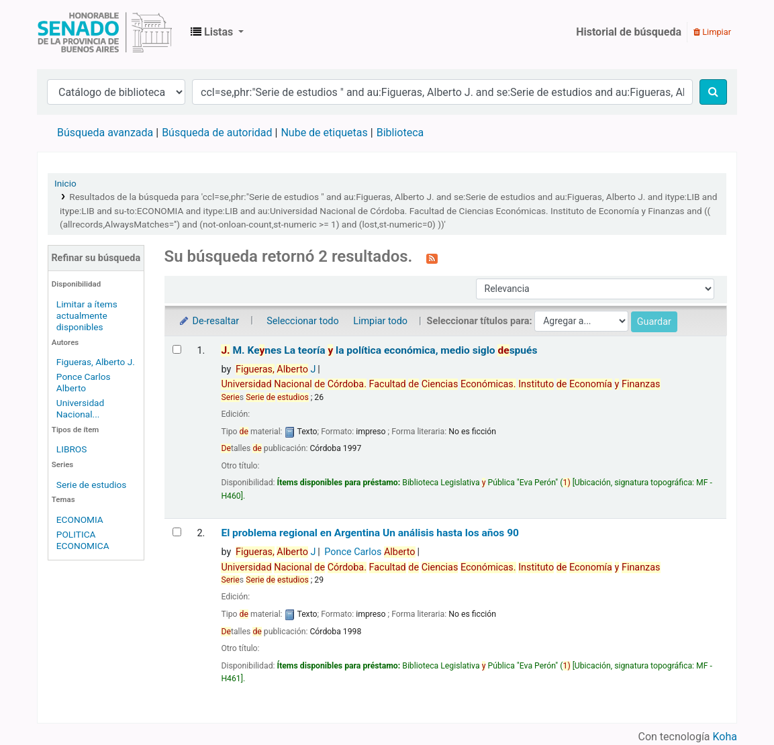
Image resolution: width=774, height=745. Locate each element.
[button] (217, 32)
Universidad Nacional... (80, 408)
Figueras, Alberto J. (95, 361)
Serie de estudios (91, 484)
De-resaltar (209, 321)
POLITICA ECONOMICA (82, 540)
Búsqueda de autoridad (217, 132)
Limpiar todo (380, 321)
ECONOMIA (79, 519)
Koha (725, 736)
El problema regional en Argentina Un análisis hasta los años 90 (370, 533)
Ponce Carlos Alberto (83, 382)
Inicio (65, 183)
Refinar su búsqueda (95, 258)
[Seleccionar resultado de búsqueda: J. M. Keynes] (177, 349)
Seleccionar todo (302, 321)
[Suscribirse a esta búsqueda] (432, 257)
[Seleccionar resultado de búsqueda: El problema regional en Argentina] (177, 532)
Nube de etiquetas (324, 132)
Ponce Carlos (369, 552)
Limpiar (712, 32)
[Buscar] (713, 92)
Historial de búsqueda (628, 32)
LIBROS (71, 449)
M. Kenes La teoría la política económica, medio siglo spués (379, 350)
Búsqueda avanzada (105, 132)
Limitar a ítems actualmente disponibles (86, 315)
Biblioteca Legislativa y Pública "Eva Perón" (105, 32)
